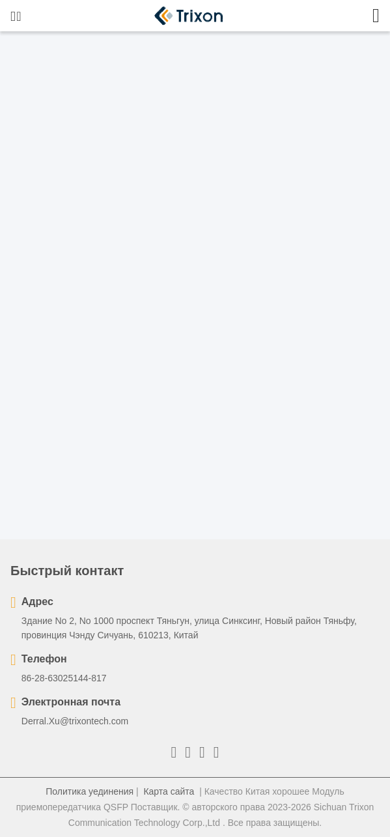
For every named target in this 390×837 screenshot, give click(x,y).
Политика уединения (89, 791)
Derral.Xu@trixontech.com (74, 721)
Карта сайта (168, 791)
